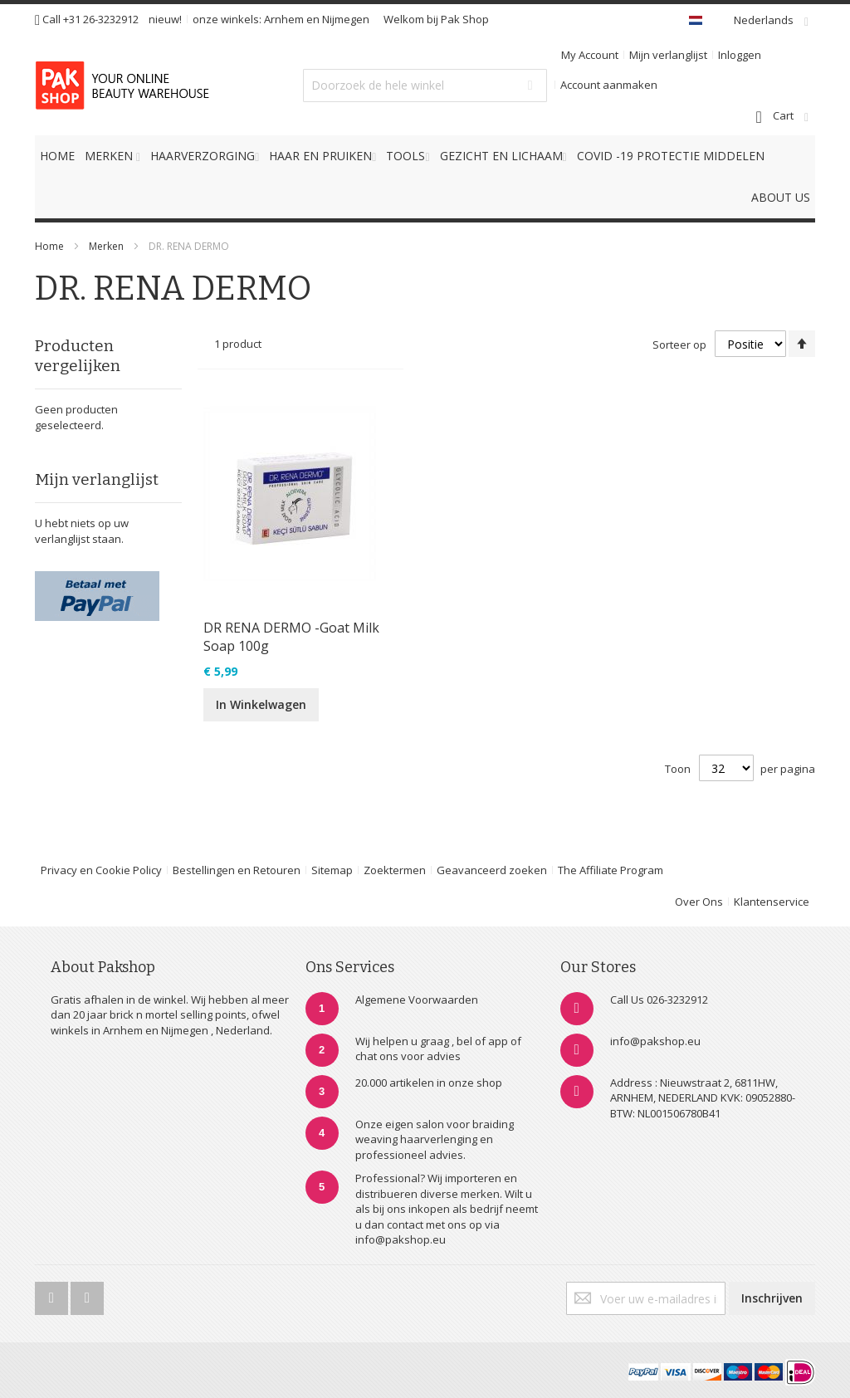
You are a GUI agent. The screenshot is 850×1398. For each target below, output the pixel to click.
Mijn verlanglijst (668, 54)
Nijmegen (345, 19)
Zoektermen (395, 870)
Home (49, 246)
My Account (589, 54)
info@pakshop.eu (655, 1041)
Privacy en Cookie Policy (101, 870)
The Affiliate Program (610, 870)
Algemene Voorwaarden (416, 999)
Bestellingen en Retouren (236, 870)
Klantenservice (771, 901)
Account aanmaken (608, 84)
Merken (106, 246)
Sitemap (332, 870)
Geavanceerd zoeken (492, 870)
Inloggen (739, 54)
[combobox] (424, 85)
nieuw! (165, 19)
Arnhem (284, 19)
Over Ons (699, 901)
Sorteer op (679, 344)
